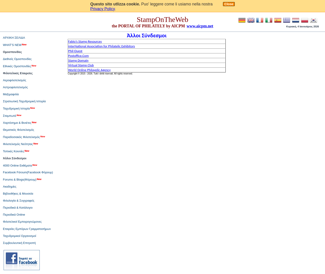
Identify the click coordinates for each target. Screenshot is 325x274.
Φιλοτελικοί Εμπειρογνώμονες (22, 221)
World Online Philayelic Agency (89, 70)
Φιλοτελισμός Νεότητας (21, 144)
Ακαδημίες (9, 186)
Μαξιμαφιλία (11, 94)
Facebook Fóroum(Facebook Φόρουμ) (28, 172)
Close (228, 4)
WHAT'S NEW (15, 45)
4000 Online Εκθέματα (20, 165)
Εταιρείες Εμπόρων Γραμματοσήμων (27, 229)
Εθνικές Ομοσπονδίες (20, 66)
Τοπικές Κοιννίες (16, 151)
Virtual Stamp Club (81, 65)
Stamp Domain (78, 60)
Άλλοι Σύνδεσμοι (14, 158)
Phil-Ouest (75, 51)
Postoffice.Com (78, 56)
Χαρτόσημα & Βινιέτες (20, 122)
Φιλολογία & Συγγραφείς (18, 200)
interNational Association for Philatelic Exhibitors (101, 46)
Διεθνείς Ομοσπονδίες (17, 59)
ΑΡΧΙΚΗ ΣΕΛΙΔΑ (14, 37)
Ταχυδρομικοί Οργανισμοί (19, 236)
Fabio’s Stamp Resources (85, 41)
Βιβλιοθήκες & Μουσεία (18, 193)
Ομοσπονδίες (12, 52)
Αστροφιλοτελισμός (15, 87)
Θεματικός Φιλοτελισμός (18, 129)
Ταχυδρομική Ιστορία (19, 108)
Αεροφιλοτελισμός (14, 80)
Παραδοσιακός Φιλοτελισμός (24, 137)
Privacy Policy (102, 9)
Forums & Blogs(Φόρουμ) (22, 179)
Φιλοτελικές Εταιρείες (18, 73)
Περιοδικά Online (14, 214)
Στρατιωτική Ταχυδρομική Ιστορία (24, 101)
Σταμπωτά (12, 115)
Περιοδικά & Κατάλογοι (17, 207)
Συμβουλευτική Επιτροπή (19, 243)
